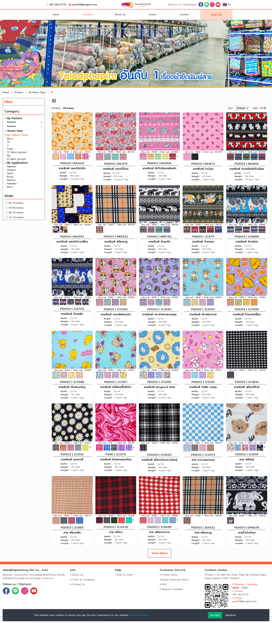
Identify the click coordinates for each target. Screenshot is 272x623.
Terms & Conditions (83, 579)
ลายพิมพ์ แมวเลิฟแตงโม (116, 314)
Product (88, 14)
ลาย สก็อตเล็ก (72, 533)
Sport (10, 173)
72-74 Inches (16, 217)
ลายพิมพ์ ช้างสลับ (72, 314)
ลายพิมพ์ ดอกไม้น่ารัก (72, 168)
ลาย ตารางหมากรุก (203, 460)
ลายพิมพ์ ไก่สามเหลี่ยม (247, 314)
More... (10, 186)
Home (56, 14)
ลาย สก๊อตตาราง (159, 532)
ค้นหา (214, 14)
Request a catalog (172, 589)
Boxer (10, 176)
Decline (231, 615)
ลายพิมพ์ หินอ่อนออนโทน (115, 459)
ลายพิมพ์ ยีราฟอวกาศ (203, 314)
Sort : (231, 108)
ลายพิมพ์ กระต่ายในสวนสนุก (159, 314)
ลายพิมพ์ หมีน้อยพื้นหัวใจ (115, 387)
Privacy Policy (169, 574)
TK (8, 142)
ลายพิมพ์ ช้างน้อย (247, 242)
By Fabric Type (37, 92)
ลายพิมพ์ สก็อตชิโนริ (247, 387)
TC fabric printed (16, 152)
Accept (215, 615)
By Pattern (14, 118)
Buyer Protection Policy (175, 579)
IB (8, 145)
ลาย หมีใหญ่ (246, 459)
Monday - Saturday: (245, 584)
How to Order (125, 574)
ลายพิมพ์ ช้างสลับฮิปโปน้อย (246, 169)
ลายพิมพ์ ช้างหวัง (159, 242)
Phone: (237, 591)
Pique (10, 148)
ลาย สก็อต (115, 532)
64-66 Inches (16, 208)
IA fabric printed (16, 159)
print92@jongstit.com (84, 4)
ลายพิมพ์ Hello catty (203, 387)
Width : (63, 172)
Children (11, 170)
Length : (64, 179)
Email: (237, 598)
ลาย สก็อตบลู (203, 533)
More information (139, 615)
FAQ (164, 584)
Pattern (11, 122)
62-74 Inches (16, 203)
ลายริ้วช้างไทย (247, 533)
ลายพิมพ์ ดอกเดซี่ (72, 459)
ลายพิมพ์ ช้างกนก (203, 242)
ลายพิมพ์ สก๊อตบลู (115, 242)
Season (11, 126)
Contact (184, 14)
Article (152, 14)
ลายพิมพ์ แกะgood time (159, 387)
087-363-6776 (57, 4)
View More (159, 553)
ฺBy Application (17, 163)
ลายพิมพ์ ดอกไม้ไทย (116, 169)
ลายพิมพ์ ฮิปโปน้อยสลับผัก (159, 168)
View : (256, 108)
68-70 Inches (16, 212)
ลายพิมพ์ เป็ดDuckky (72, 387)
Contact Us (78, 584)
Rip (8, 155)
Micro (10, 138)
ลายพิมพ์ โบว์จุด (203, 169)
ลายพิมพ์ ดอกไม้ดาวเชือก (72, 242)
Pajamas (11, 166)
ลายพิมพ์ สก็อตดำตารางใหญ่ (159, 460)
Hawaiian (12, 183)
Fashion (11, 180)
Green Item (14, 131)
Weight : (64, 175)
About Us (120, 14)
